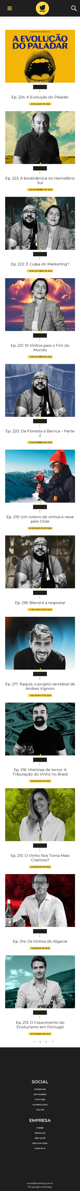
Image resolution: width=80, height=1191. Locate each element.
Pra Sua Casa (40, 1143)
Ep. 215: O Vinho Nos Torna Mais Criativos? (40, 857)
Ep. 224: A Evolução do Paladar (40, 97)
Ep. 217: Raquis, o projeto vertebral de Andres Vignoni (40, 686)
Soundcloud (40, 1105)
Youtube (40, 1099)
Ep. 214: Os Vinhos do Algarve (40, 941)
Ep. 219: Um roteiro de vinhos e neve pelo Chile (40, 519)
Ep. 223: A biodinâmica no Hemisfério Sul (40, 180)
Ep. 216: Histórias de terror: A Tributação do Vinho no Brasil (40, 771)
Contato (40, 1148)
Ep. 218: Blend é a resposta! (40, 602)
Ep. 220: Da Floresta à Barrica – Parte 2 (40, 433)
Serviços (40, 1133)
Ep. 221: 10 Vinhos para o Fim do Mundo (40, 347)
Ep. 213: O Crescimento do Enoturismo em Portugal (40, 1024)
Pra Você (40, 1138)
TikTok (40, 1110)
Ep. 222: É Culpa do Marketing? (40, 264)
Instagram (40, 1094)
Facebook (40, 1089)
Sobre (40, 1128)
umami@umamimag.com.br (40, 1183)
